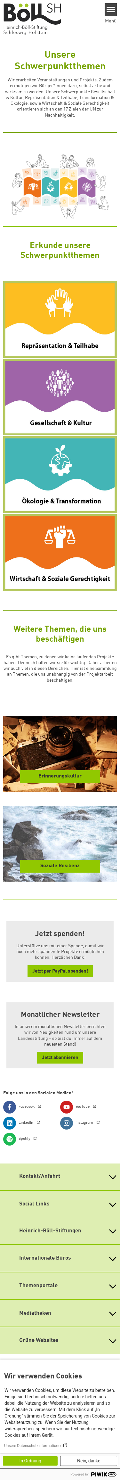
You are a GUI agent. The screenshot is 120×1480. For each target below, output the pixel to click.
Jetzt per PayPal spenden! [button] (60, 971)
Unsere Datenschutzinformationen (33, 1445)
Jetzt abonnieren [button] (60, 1058)
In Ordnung (30, 1460)
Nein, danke (88, 1460)
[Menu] (111, 9)
